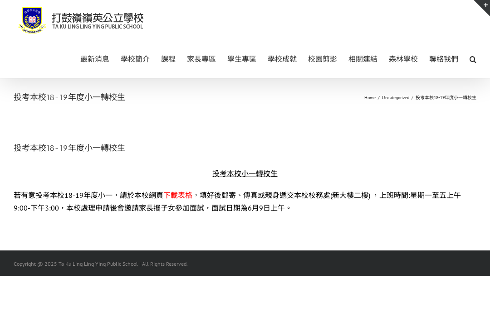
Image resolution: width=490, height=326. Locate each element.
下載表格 (177, 195)
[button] (473, 58)
